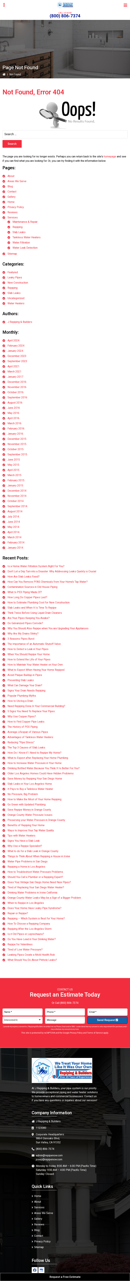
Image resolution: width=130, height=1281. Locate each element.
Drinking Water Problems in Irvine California (32, 893)
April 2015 (13, 470)
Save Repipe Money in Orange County (29, 810)
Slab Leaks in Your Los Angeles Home (30, 784)
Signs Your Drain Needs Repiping (26, 691)
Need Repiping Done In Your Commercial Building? (36, 706)
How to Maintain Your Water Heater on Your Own (35, 665)
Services (13, 218)
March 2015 (14, 475)
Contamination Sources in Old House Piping (32, 587)
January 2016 (15, 434)
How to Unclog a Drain (20, 701)
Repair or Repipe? (18, 913)
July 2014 (13, 517)
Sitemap (12, 254)
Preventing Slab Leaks (21, 680)
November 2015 (17, 444)
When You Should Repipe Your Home (29, 654)
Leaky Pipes (15, 278)
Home (11, 202)
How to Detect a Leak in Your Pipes (28, 649)
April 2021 (13, 366)
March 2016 (14, 423)
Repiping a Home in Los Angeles (26, 867)
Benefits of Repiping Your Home (26, 825)
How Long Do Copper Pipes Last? (27, 597)
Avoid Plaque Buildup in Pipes (25, 675)
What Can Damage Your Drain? (25, 685)
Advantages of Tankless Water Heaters (30, 737)
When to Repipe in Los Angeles (26, 903)
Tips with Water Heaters (21, 836)
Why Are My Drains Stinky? (23, 634)
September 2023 (17, 361)
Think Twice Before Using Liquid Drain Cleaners (35, 613)
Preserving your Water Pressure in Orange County (36, 820)
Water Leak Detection (25, 248)
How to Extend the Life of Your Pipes (29, 660)
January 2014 (15, 548)
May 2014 (13, 527)
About (11, 176)
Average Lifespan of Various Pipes (28, 732)
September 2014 (17, 506)
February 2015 (16, 480)
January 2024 (15, 351)
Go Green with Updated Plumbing (27, 805)
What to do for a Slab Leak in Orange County (33, 851)
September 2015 (17, 455)
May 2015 (13, 465)
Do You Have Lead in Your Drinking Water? (32, 939)
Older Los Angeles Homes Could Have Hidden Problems (41, 774)
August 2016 (15, 403)
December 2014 (17, 491)
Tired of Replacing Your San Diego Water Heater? (36, 887)
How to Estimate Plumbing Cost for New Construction (39, 603)
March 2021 (14, 372)
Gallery (12, 197)
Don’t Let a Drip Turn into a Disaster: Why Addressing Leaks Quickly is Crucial (52, 571)
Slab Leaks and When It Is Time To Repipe (32, 608)
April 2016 (13, 418)
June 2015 (14, 460)
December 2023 (17, 356)
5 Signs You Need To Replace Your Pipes (31, 711)
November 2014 (17, 496)
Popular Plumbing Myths (22, 696)
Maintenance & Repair (25, 222)
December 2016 (17, 382)
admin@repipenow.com (49, 1156)
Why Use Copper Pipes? (22, 717)
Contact (12, 192)
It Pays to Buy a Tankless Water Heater (30, 789)
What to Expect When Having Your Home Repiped (36, 670)
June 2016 (14, 408)
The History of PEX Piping (23, 727)
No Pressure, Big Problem (23, 794)
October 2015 (16, 449)
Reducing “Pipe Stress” (21, 742)
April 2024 (13, 341)
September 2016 (17, 398)
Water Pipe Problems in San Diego (28, 862)
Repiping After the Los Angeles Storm (30, 929)
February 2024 (16, 346)
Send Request (107, 1020)
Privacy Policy (16, 207)
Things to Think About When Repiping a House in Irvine (39, 856)
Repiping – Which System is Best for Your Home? (36, 919)
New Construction (18, 283)
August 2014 (15, 511)
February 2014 (16, 543)
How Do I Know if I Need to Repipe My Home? (34, 753)
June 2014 (14, 522)
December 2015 (17, 439)
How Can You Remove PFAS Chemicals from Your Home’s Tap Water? (48, 582)
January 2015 (15, 486)
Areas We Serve (17, 181)
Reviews (13, 212)
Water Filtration (21, 243)
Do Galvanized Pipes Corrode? (25, 623)
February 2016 (16, 429)
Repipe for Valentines (20, 944)
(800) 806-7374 (65, 16)
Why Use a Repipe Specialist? (25, 846)
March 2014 (14, 537)
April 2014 (13, 532)
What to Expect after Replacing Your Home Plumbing (38, 758)
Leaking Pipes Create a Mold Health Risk (31, 955)
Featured (13, 272)
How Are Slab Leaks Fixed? (24, 577)
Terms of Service (95, 1032)
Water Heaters (16, 303)
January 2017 (15, 377)
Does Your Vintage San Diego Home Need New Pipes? (39, 882)
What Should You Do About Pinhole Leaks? (32, 960)
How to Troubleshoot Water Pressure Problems (35, 872)
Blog (10, 186)
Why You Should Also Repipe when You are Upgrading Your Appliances (48, 628)
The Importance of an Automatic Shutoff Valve (34, 644)
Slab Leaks (19, 232)
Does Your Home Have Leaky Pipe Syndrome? (34, 908)
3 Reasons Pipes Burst (21, 639)
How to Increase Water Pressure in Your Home (35, 763)
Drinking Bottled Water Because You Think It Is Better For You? (44, 768)
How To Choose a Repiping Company (29, 924)
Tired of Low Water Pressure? (25, 950)
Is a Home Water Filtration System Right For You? (36, 566)
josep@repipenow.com (49, 1160)
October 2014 (16, 501)
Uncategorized (16, 298)
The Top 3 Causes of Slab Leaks (26, 748)
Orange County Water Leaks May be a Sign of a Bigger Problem (44, 898)
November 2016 (17, 387)
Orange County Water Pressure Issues (30, 815)
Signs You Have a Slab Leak (24, 841)
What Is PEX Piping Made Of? (25, 592)
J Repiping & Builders (20, 322)
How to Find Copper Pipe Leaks (26, 722)
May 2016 (13, 413)
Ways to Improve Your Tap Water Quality (31, 830)
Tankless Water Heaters (27, 237)
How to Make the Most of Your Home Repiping (34, 799)
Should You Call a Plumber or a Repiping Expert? (35, 877)
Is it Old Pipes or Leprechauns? (26, 934)
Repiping (18, 227)
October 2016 (16, 392)
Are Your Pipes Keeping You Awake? (29, 618)
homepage (110, 157)
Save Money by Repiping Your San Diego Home (35, 779)
